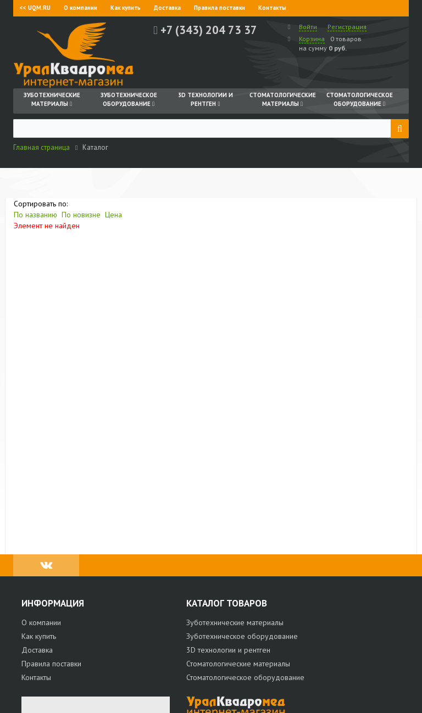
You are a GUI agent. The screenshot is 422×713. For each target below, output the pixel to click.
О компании (80, 8)
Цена (113, 215)
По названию (35, 215)
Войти (308, 27)
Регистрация (347, 27)
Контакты (272, 8)
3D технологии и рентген (228, 650)
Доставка (167, 8)
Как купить (125, 8)
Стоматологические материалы (238, 664)
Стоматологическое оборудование (245, 677)
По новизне (81, 215)
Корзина (312, 39)
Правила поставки (219, 8)
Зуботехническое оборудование (242, 636)
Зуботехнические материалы (235, 622)
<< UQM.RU (35, 8)
